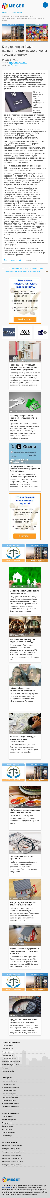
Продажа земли (7, 1055)
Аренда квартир (7, 1116)
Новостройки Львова (9, 1100)
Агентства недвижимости (10, 1065)
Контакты (5, 1068)
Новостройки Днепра (9, 1090)
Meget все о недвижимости (25, 1179)
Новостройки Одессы (9, 1094)
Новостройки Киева (8, 1084)
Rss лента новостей (12, 260)
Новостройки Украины (9, 1081)
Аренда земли (7, 1129)
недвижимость (7, 1187)
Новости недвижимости (23, 16)
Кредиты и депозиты (18, 62)
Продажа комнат (7, 1048)
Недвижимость (7, 16)
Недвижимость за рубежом (11, 1061)
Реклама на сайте (8, 1071)
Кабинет (5, 12)
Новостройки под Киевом (10, 1087)
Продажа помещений (9, 1058)
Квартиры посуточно (9, 1119)
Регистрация (17, 12)
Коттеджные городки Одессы (12, 1158)
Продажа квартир (8, 1045)
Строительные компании (10, 1106)
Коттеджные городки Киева (11, 1149)
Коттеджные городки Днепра (11, 1155)
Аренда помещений (8, 1132)
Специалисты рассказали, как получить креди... (26, 268)
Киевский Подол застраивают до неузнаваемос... (23, 271)
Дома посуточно (7, 1126)
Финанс (14, 65)
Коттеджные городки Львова (11, 1165)
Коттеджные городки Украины (12, 1145)
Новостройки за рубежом (10, 1103)
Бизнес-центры (7, 1136)
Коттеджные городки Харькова (12, 1161)
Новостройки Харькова (10, 1097)
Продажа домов (7, 1052)
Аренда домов (7, 1123)
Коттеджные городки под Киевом (13, 1152)
